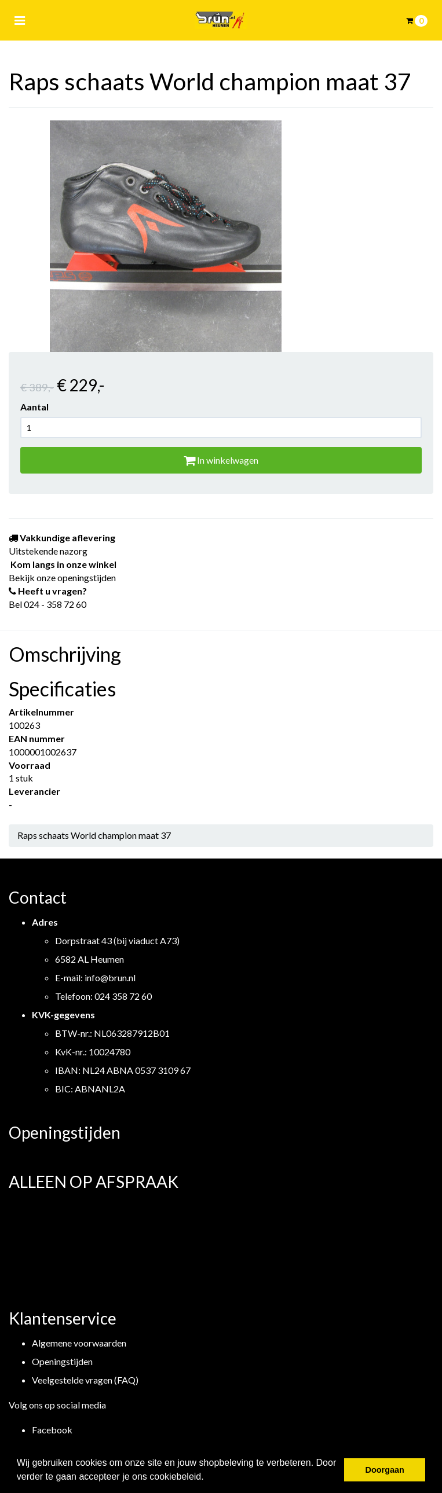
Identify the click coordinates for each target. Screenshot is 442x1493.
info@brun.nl (110, 977)
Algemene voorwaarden (79, 1342)
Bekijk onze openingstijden (62, 577)
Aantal (34, 406)
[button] (208, 1478)
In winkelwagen (221, 459)
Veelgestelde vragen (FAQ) (85, 1379)
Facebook (52, 1429)
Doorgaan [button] (385, 1469)
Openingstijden (62, 1361)
